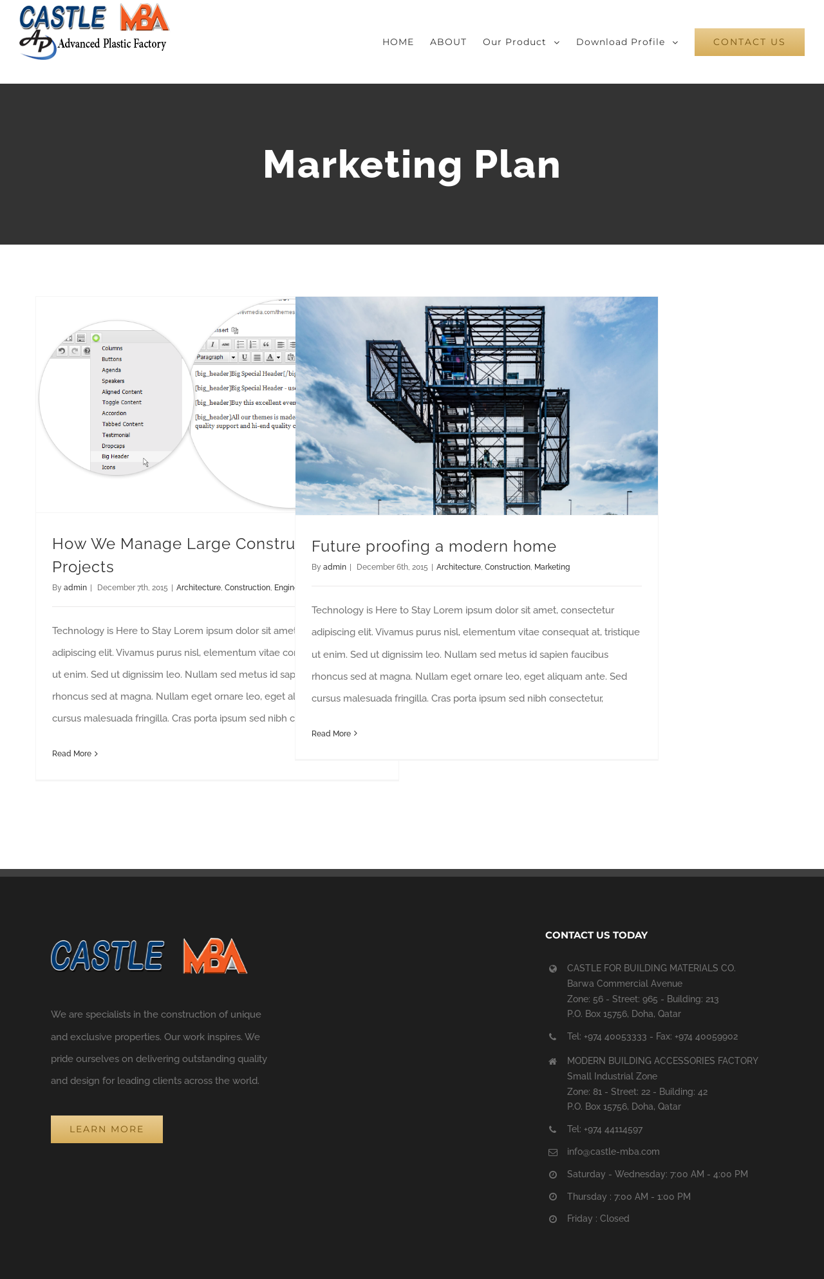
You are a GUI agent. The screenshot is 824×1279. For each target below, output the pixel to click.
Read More (71, 753)
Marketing (552, 567)
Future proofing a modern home (434, 546)
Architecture (198, 587)
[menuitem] (406, 42)
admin (75, 587)
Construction (247, 587)
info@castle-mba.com (613, 1151)
